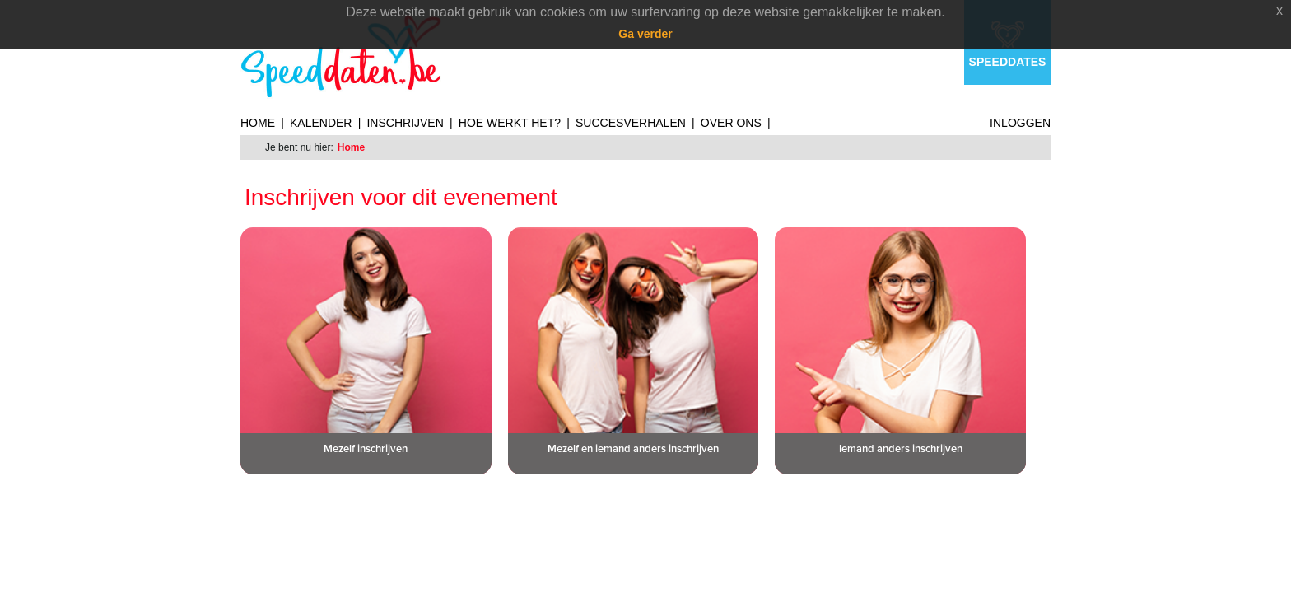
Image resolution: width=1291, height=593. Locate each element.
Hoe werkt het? (510, 122)
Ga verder (645, 33)
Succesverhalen (631, 122)
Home (257, 122)
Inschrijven (404, 122)
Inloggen (1020, 122)
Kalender (321, 122)
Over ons (731, 122)
